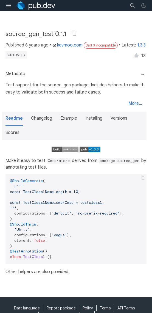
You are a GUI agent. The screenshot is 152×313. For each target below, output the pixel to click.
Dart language (27, 308)
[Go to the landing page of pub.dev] (35, 5)
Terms (105, 308)
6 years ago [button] (37, 45)
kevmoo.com (67, 45)
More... (135, 103)
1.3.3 (141, 45)
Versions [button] (119, 118)
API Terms (126, 308)
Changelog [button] (41, 118)
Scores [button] (12, 132)
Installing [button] (93, 118)
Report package (61, 308)
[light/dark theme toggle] (143, 5)
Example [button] (68, 118)
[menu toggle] (8, 5)
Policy (88, 308)
